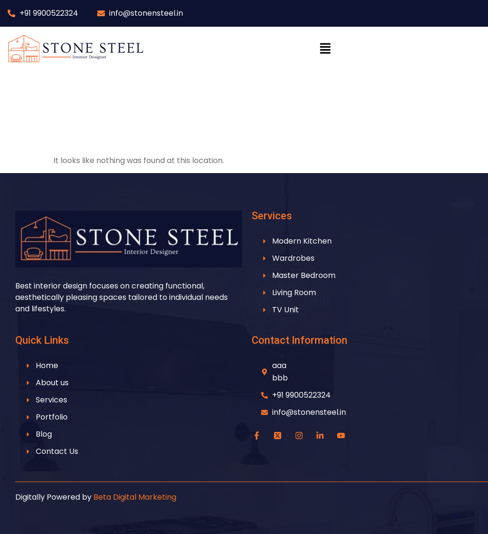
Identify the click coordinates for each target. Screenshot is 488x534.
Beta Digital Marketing (134, 497)
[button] (325, 49)
